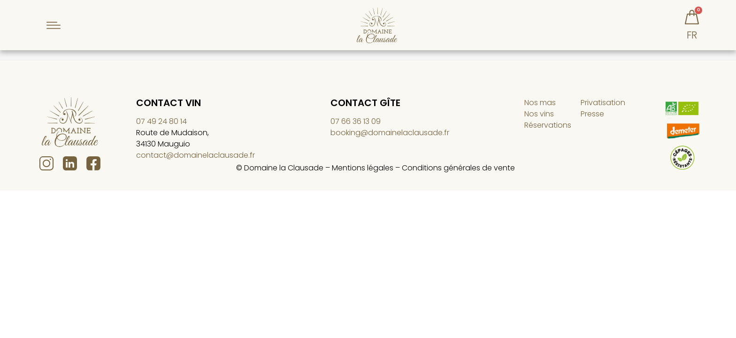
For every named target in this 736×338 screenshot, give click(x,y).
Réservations (547, 129)
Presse (592, 118)
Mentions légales (362, 172)
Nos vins (539, 118)
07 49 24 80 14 (161, 125)
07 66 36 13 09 (355, 125)
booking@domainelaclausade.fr (389, 136)
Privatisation (603, 106)
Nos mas (540, 106)
